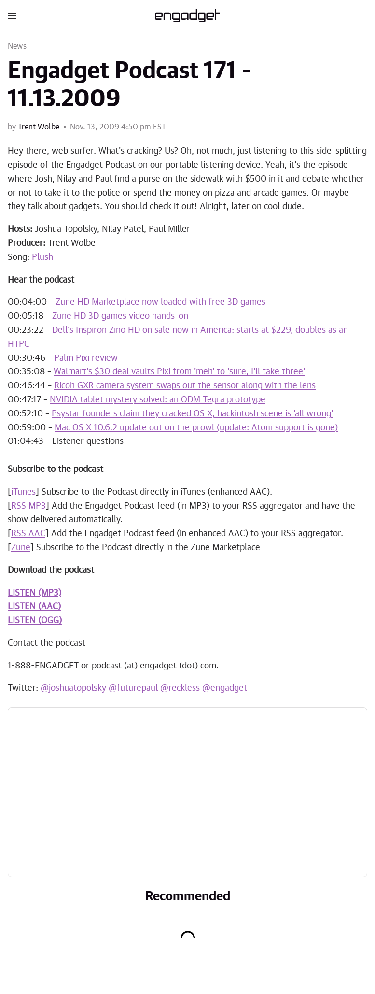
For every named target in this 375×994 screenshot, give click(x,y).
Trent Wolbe (38, 127)
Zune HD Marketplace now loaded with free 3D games (160, 302)
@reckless (180, 688)
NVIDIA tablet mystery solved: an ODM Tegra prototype (157, 400)
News (17, 46)
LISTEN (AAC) (34, 606)
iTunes (23, 492)
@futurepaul (133, 688)
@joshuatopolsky (73, 688)
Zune (20, 547)
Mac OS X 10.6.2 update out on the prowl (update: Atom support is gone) (196, 428)
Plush (42, 257)
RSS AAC (28, 533)
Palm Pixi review (86, 358)
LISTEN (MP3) (34, 593)
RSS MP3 (28, 506)
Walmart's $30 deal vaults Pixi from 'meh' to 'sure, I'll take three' (179, 372)
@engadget (224, 688)
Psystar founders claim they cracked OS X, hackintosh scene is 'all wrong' (192, 414)
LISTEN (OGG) (35, 620)
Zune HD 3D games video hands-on (120, 316)
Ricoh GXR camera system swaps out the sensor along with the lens (185, 386)
